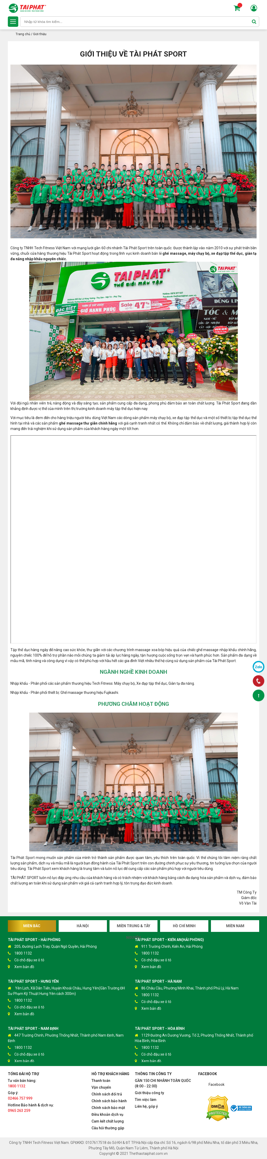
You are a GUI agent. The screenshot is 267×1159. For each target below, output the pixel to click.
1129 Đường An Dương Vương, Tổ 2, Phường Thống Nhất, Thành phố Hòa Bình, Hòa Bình (194, 1038)
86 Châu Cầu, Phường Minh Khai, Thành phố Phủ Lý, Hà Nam (187, 988)
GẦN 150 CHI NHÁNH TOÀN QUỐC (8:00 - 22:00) (163, 1083)
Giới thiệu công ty (149, 1093)
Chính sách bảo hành (109, 1101)
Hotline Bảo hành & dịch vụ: (31, 1108)
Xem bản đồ (21, 967)
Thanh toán (101, 1081)
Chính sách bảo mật (108, 1108)
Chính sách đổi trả (107, 1094)
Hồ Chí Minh (184, 926)
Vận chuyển (101, 1087)
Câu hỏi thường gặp (108, 1128)
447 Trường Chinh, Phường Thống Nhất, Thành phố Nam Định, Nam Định (66, 1038)
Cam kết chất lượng (108, 1121)
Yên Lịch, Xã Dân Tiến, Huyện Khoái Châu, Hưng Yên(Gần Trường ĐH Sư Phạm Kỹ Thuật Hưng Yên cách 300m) (66, 991)
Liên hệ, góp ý (146, 1106)
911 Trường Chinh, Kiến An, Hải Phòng (169, 946)
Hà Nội (83, 926)
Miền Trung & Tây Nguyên (133, 928)
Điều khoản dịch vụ (107, 1114)
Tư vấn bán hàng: (22, 1083)
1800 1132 (20, 953)
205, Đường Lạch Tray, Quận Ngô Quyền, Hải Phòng (52, 946)
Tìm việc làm (145, 1100)
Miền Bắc (31, 926)
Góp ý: (20, 1095)
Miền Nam (235, 926)
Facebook (216, 1084)
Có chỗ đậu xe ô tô (26, 960)
